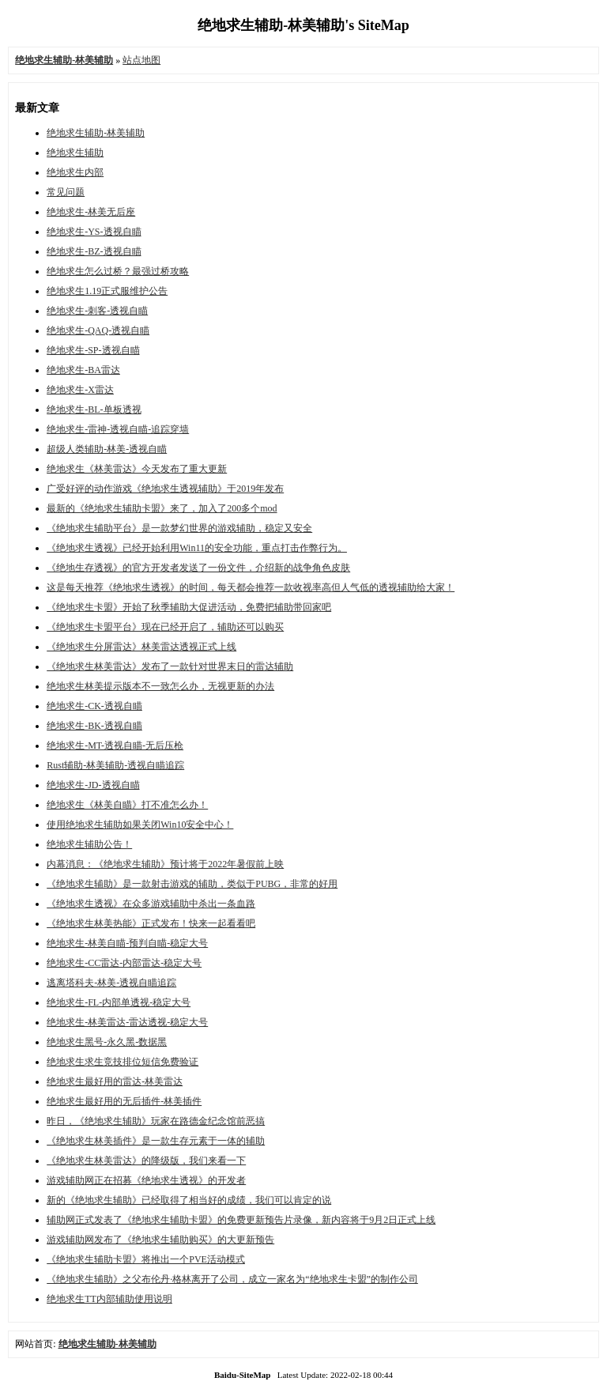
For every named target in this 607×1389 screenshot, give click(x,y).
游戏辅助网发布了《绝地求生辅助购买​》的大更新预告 (160, 1239)
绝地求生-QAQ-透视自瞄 (98, 330)
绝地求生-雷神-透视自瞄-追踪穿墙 (118, 429)
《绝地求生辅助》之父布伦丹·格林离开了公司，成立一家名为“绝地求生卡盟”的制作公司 (232, 1279)
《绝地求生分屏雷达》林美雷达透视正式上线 (141, 646)
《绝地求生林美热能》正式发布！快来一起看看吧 (151, 923)
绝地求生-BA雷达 (83, 370)
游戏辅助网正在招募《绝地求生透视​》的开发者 (146, 1180)
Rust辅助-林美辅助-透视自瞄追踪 (115, 765)
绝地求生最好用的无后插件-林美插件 (124, 1101)
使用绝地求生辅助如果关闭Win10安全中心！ (140, 824)
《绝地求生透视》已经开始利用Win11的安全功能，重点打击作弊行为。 (197, 547)
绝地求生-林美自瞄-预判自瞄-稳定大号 (127, 943)
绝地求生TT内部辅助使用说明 (109, 1298)
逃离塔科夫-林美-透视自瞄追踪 (111, 982)
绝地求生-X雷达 (80, 389)
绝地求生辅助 (75, 152)
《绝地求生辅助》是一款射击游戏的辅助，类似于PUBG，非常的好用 (192, 883)
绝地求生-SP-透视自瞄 (93, 350)
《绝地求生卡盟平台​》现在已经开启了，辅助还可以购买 (165, 626)
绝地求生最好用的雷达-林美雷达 (115, 1081)
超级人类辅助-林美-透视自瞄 (107, 449)
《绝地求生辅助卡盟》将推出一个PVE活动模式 (146, 1259)
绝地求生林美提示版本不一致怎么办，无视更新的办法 (160, 686)
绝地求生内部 (75, 172)
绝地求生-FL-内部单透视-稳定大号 (118, 1002)
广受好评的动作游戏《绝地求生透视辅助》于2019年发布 (165, 488)
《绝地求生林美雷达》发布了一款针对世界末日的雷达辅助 (170, 666)
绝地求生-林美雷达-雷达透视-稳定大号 (127, 1022)
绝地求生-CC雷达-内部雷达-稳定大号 (124, 962)
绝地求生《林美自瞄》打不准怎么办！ (127, 804)
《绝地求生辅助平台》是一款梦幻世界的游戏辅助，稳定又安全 (179, 528)
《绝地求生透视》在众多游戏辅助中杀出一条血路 (151, 903)
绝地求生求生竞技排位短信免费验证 (122, 1061)
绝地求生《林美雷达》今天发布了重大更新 (137, 468)
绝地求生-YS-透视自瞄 (94, 231)
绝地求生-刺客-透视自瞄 (97, 310)
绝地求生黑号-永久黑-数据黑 (107, 1041)
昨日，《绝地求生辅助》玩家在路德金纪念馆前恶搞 (156, 1121)
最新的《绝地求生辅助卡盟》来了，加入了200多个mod (162, 508)
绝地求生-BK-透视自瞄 (94, 725)
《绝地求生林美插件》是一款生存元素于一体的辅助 (156, 1140)
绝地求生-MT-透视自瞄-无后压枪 (115, 745)
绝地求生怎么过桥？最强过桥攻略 (118, 271)
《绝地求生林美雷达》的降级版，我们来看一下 (146, 1160)
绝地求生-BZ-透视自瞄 (94, 251)
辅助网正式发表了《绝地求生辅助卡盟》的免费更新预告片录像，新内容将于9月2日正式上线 (241, 1219)
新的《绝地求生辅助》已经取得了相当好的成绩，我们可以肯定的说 (189, 1200)
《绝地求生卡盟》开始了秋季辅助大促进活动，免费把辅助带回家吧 (189, 607)
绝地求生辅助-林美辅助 (96, 132)
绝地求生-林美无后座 (91, 211)
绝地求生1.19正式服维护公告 (107, 290)
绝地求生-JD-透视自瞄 (93, 785)
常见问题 (66, 192)
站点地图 (141, 60)
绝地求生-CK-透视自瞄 (94, 705)
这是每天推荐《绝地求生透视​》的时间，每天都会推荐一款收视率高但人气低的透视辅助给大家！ (250, 587)
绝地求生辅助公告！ (89, 844)
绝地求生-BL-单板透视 (94, 409)
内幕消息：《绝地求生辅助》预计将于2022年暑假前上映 (165, 864)
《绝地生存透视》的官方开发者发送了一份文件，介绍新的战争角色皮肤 (198, 567)
